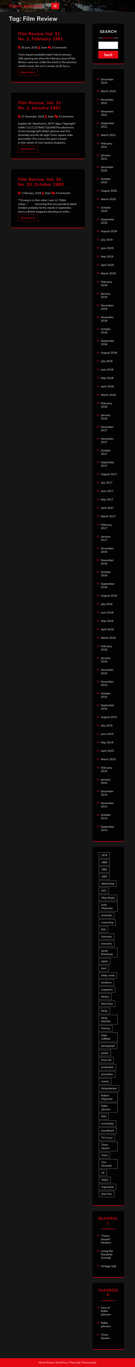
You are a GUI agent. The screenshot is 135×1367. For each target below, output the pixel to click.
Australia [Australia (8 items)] (106, 915)
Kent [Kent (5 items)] (104, 968)
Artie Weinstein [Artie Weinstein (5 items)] (107, 906)
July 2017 (106, 482)
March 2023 (108, 91)
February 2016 (106, 647)
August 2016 (109, 595)
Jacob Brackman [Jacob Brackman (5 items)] (107, 952)
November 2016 (107, 561)
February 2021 (106, 145)
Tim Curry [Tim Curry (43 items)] (107, 1137)
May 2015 (107, 742)
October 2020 (106, 180)
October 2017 (106, 452)
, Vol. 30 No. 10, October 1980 (41, 182)
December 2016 (107, 550)
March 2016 (108, 637)
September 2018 (107, 342)
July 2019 (106, 239)
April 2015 (107, 750)
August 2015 (109, 717)
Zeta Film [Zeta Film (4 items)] (106, 1194)
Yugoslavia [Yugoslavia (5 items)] (107, 1187)
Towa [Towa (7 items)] (104, 1155)
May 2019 (107, 256)
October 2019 (106, 209)
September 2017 (107, 464)
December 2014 (107, 793)
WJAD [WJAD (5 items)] (104, 1179)
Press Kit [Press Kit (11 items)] (106, 1060)
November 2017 (107, 440)
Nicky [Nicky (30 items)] (104, 1010)
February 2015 (106, 769)
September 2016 (107, 585)
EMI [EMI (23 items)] (103, 929)
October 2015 (106, 695)
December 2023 (107, 81)
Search (108, 31)
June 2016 (107, 612)
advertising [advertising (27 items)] (107, 883)
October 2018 (106, 330)
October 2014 (106, 816)
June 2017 (107, 491)
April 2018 (107, 386)
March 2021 (108, 135)
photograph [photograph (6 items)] (108, 1045)
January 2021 (106, 157)
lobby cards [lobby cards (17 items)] (108, 975)
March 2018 (108, 394)
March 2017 (108, 516)
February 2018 (106, 405)
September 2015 (107, 706)
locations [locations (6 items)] (106, 982)
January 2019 (106, 295)
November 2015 (107, 683)
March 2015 (108, 759)
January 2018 (106, 416)
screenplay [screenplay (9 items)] (107, 1123)
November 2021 (107, 113)
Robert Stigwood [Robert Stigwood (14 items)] (106, 1097)
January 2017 (106, 538)
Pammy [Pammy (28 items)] (105, 1028)
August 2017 (109, 474)
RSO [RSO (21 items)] (103, 1116)
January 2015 (106, 781)
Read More (28, 72)
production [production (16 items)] (107, 1067)
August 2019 (109, 231)
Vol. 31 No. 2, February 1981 (40, 36)
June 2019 (107, 248)
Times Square (105, 1336)
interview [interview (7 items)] (106, 943)
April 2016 (107, 629)
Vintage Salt (108, 1266)
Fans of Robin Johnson (106, 1311)
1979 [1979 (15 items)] (104, 855)
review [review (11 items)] (105, 1081)
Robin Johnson (25, 5)
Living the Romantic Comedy (107, 1254)
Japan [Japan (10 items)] (104, 961)
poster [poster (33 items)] (105, 1053)
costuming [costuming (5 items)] (107, 922)
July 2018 (106, 361)
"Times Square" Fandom (106, 1239)
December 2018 (107, 307)
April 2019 (107, 265)
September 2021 (107, 124)
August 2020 (109, 190)
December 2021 (107, 101)
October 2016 (106, 573)
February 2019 (106, 283)
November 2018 (107, 318)
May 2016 (107, 621)
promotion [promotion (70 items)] (107, 1074)
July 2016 (106, 604)
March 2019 (108, 273)
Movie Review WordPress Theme (58, 1362)
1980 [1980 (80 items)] (104, 862)
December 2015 (107, 671)
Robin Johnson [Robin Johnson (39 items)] (106, 1107)
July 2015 (106, 725)
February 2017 (106, 526)
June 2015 (107, 734)
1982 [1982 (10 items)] (104, 876)
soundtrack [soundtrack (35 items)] (107, 1130)
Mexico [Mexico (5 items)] (105, 996)
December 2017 (107, 428)
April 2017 (107, 507)
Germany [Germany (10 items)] (106, 936)
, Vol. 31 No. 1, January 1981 (39, 105)
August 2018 (109, 352)
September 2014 (107, 828)
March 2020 (108, 199)
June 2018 (107, 369)
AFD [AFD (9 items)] (103, 890)
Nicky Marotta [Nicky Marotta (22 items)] (105, 1019)
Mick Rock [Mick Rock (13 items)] (107, 1003)
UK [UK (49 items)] (103, 1172)
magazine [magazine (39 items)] (107, 989)
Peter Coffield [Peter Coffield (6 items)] (105, 1037)
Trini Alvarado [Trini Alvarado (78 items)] (106, 1164)
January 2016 (106, 659)
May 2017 (107, 499)
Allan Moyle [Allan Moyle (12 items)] (108, 897)
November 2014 (107, 804)
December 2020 (107, 168)
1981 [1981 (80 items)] (104, 869)
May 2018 (107, 378)
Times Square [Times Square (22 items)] (105, 1146)
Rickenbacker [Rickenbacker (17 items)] (109, 1088)
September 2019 (107, 221)
